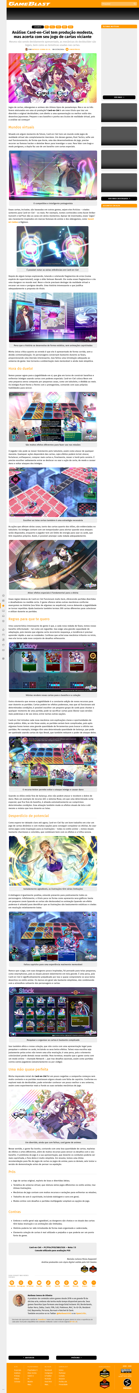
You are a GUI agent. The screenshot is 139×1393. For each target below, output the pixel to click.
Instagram (21, 1283)
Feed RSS (48, 1382)
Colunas (17, 1382)
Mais (93, 1283)
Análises (17, 1373)
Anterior (29, 1358)
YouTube (39, 1283)
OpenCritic (81, 1313)
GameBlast (42, 1319)
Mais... (30, 1385)
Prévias (17, 1376)
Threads (66, 1283)
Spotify (57, 1283)
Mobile (30, 1382)
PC (47, 27)
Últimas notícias (111, 27)
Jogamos (37, 27)
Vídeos (16, 1379)
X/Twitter (30, 1283)
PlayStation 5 (32, 1370)
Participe (62, 1373)
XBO (64, 27)
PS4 (52, 27)
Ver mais (119, 97)
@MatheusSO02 (64, 1313)
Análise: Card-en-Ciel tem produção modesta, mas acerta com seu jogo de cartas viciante (52, 34)
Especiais (17, 1370)
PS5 (58, 27)
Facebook (12, 1283)
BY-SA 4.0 (73, 1322)
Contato (62, 1376)
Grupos (84, 1283)
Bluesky (75, 1283)
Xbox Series (32, 1373)
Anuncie (62, 1379)
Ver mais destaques (118, 199)
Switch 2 (31, 1376)
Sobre (61, 1370)
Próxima (75, 1358)
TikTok (48, 1283)
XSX (70, 27)
